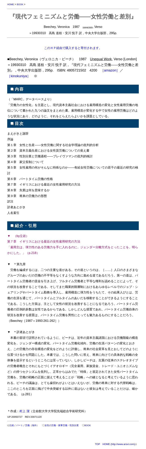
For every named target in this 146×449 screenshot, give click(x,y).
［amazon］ (110, 70)
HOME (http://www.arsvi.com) (118, 444)
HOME (10, 4)
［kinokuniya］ (18, 76)
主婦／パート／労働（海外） (24, 425)
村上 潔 (24, 411)
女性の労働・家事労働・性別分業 (61, 425)
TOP (97, 444)
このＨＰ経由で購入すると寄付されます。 (73, 48)
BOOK (20, 4)
